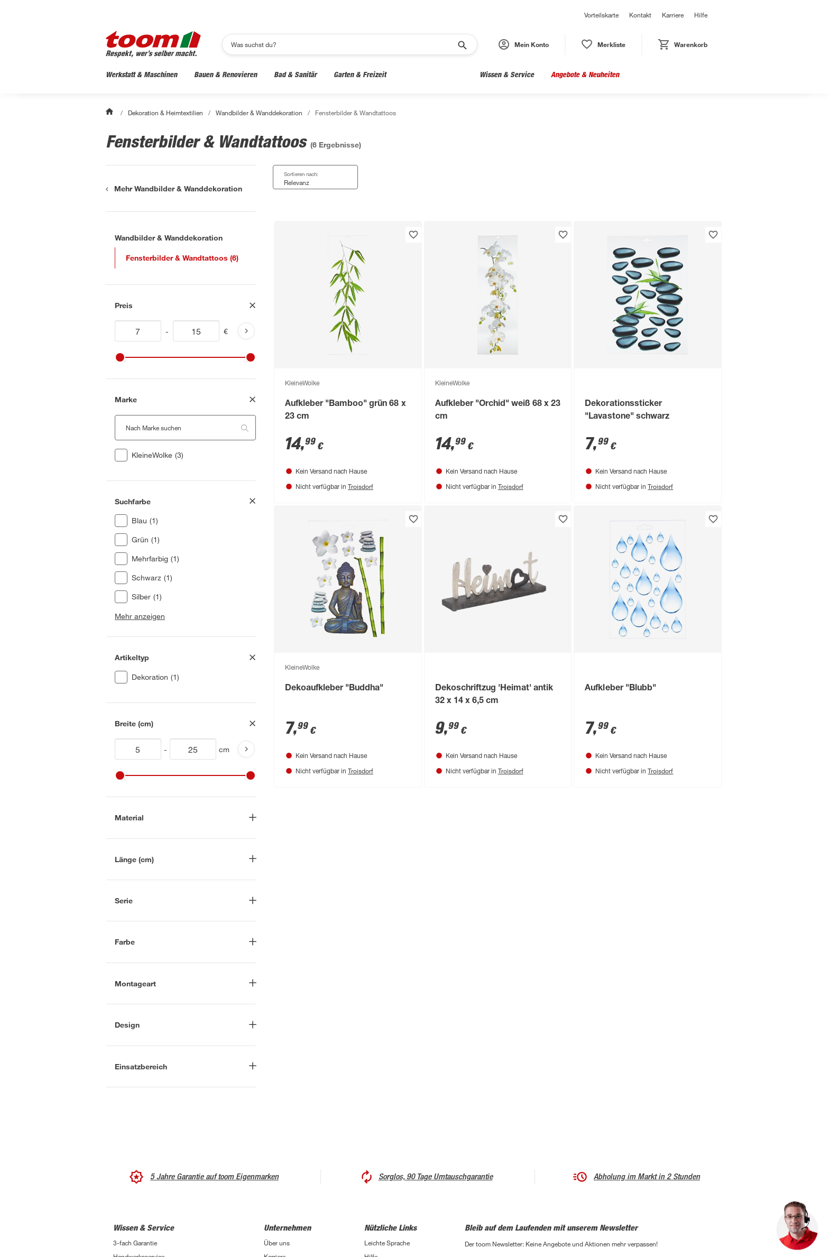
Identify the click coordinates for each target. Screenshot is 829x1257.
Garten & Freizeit (360, 74)
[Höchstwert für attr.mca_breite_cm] (193, 749)
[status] (603, 44)
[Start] (110, 112)
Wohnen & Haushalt (433, 74)
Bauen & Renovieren (225, 74)
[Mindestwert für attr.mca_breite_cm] (138, 749)
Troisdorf (360, 486)
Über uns (277, 1242)
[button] (524, 44)
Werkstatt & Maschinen (141, 74)
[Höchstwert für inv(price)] (196, 330)
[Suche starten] (461, 44)
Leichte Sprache (387, 1242)
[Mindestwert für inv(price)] (138, 330)
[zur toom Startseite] (153, 44)
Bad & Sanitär (295, 74)
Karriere (673, 15)
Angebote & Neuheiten (585, 74)
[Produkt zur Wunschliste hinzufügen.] (413, 235)
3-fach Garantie (135, 1242)
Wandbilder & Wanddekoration (259, 112)
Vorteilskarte (601, 15)
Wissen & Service (507, 74)
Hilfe (700, 15)
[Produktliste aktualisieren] (246, 330)
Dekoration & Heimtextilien (165, 112)
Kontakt (640, 15)
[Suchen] (343, 44)
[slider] (120, 357)
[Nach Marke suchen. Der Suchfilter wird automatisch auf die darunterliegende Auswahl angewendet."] (185, 427)
